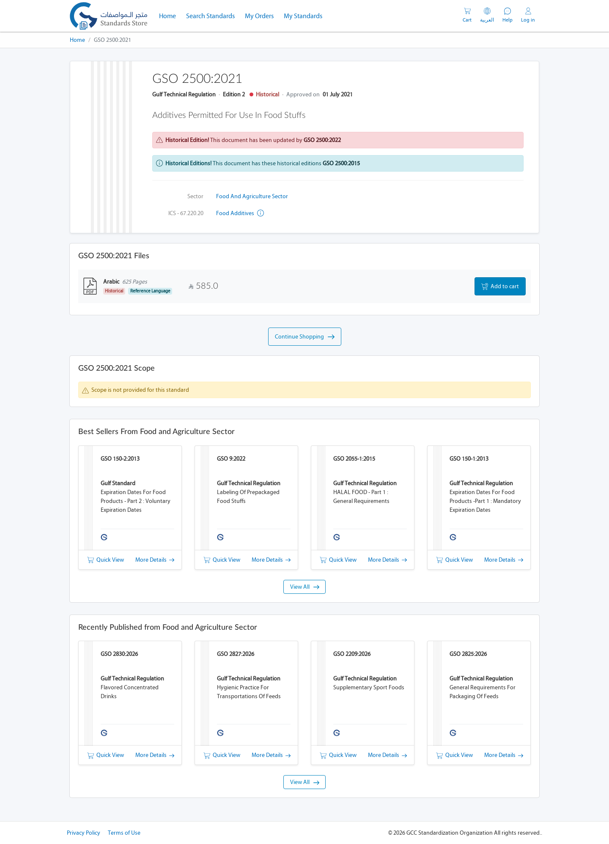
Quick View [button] (105, 559)
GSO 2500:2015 (341, 163)
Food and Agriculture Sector (252, 196)
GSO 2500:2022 (322, 140)
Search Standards (213, 15)
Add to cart (500, 286)
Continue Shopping (305, 337)
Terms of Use (124, 832)
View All (304, 586)
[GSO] (108, 16)
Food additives (240, 213)
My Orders (259, 16)
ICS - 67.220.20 (185, 213)
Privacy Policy (83, 832)
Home (170, 15)
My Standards (303, 16)
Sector (195, 196)
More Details (154, 559)
